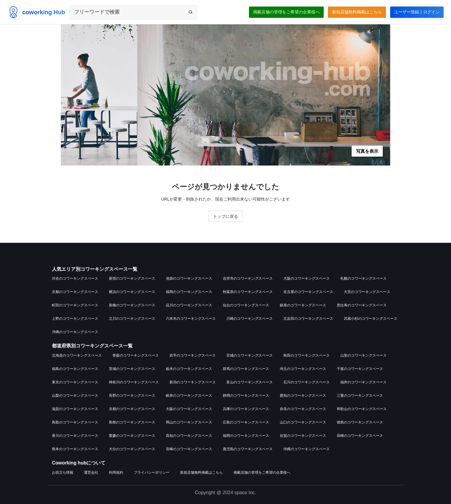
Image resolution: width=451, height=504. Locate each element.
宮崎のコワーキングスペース (189, 449)
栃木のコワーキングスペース (189, 369)
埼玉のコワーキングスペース (303, 369)
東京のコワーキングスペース (75, 382)
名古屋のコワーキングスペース (308, 292)
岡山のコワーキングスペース (189, 422)
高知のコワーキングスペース (189, 436)
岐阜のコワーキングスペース (189, 395)
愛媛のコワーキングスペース (132, 436)
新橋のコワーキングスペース (132, 305)
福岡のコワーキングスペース (189, 292)
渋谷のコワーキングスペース (75, 278)
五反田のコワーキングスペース (308, 318)
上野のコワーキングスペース (75, 318)
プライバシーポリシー (151, 472)
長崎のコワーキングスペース (360, 436)
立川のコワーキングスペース (132, 318)
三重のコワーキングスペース (360, 395)
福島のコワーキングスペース (75, 369)
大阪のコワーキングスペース (306, 278)
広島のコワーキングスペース (246, 422)
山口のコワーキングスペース (303, 422)
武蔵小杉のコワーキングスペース (370, 318)
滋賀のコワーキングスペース (75, 409)
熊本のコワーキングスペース (75, 449)
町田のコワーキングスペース (75, 305)
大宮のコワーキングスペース (367, 292)
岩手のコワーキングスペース (192, 355)
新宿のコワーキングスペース (132, 278)
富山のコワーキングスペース (249, 382)
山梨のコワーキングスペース (75, 395)
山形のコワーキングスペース (363, 355)
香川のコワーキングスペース (75, 436)
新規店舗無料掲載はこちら (357, 12)
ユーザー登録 (417, 12)
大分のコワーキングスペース (132, 449)
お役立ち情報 (62, 472)
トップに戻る (225, 216)
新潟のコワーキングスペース (192, 382)
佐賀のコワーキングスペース (303, 436)
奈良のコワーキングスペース (303, 409)
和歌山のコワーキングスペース (362, 409)
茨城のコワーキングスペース (132, 369)
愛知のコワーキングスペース (303, 395)
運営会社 (91, 472)
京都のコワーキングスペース (75, 292)
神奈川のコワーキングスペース (134, 382)
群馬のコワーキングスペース (246, 369)
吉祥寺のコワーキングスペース (248, 278)
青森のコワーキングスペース (135, 355)
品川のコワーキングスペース (189, 305)
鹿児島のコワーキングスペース (248, 449)
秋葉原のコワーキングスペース (248, 292)
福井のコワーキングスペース (363, 382)
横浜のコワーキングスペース (132, 292)
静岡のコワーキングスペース (246, 395)
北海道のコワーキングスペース (77, 355)
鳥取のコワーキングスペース (75, 422)
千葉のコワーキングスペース (360, 369)
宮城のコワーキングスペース (249, 355)
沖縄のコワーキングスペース (75, 332)
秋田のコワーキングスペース (306, 355)
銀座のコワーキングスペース (303, 305)
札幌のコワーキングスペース (363, 278)
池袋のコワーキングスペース (189, 278)
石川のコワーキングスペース (306, 382)
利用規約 (116, 472)
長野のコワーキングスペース (132, 395)
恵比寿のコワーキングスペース (362, 305)
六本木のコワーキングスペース (191, 318)
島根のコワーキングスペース (132, 422)
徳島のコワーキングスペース (360, 422)
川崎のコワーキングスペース (249, 318)
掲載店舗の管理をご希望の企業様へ (286, 12)
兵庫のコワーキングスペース (246, 409)
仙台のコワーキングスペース (246, 305)
